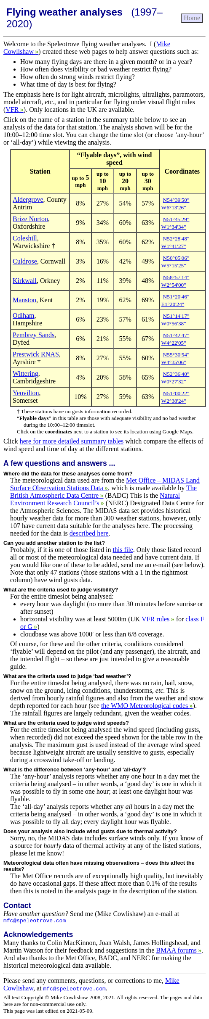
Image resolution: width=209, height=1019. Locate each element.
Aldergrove (28, 199)
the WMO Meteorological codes (147, 705)
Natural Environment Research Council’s (95, 499)
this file (123, 549)
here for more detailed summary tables (72, 441)
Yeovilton (26, 392)
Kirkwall (25, 280)
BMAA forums (178, 951)
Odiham (24, 315)
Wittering (25, 373)
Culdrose (25, 261)
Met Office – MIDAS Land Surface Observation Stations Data (105, 484)
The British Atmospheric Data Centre (103, 491)
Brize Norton (30, 218)
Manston (24, 300)
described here (89, 533)
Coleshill (25, 238)
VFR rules (158, 619)
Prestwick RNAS (36, 354)
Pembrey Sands (33, 334)
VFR (14, 109)
